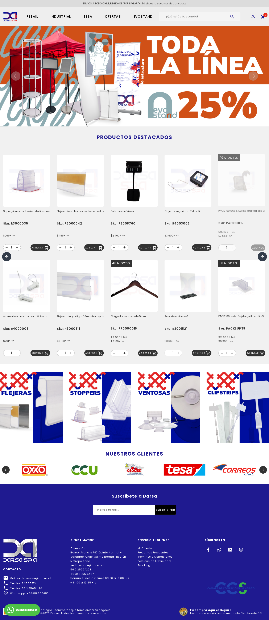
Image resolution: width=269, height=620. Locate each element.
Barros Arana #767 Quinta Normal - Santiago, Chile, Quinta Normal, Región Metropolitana (98, 554)
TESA (87, 16)
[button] (15, 76)
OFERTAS (113, 16)
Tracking (144, 565)
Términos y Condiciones (155, 556)
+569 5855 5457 (82, 574)
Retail (32, 16)
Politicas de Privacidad (154, 561)
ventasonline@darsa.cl (87, 565)
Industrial (60, 16)
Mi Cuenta (145, 548)
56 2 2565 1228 (80, 569)
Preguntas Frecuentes (153, 552)
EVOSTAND (143, 16)
